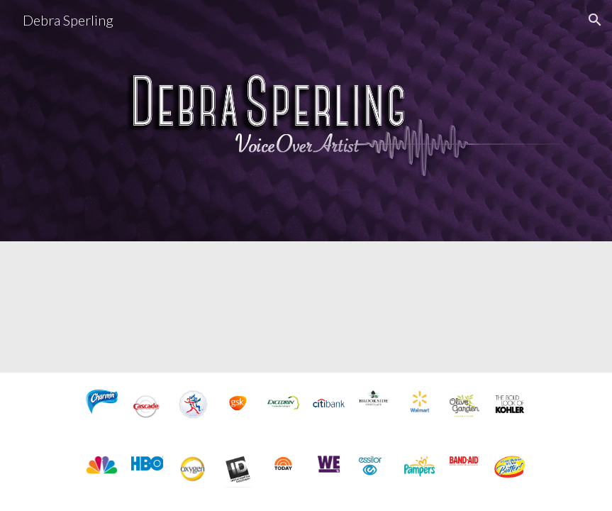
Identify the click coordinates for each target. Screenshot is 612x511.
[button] (595, 20)
